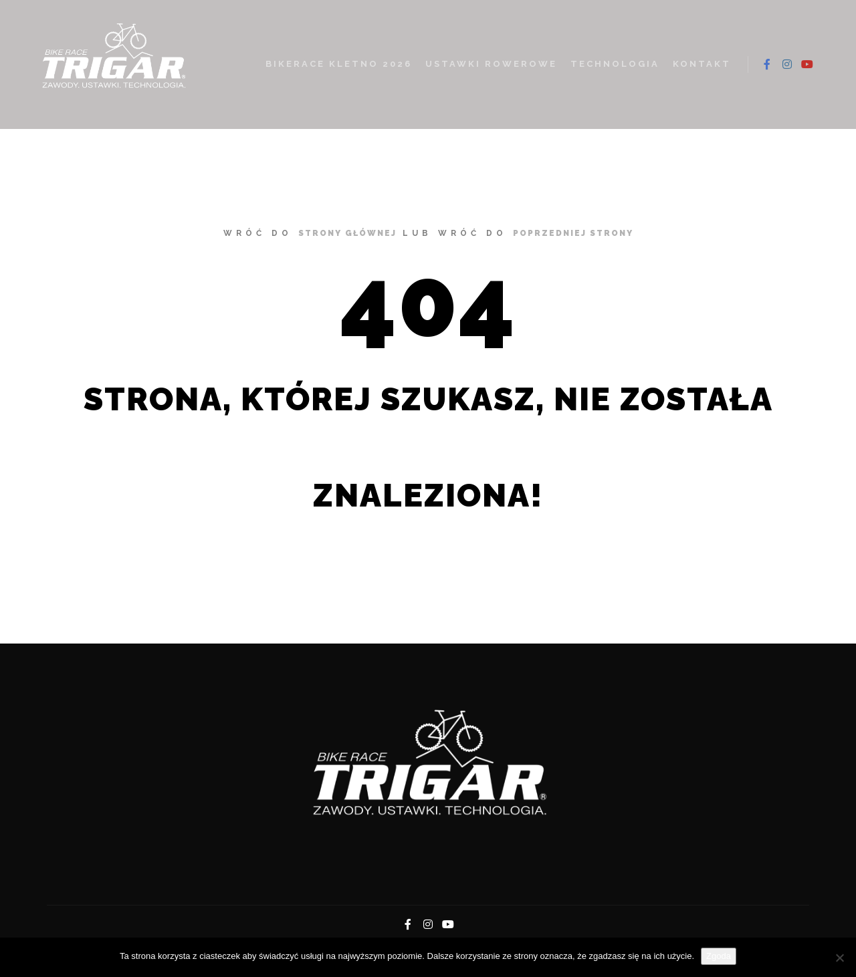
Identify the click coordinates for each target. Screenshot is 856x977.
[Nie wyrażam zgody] (839, 957)
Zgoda (718, 956)
